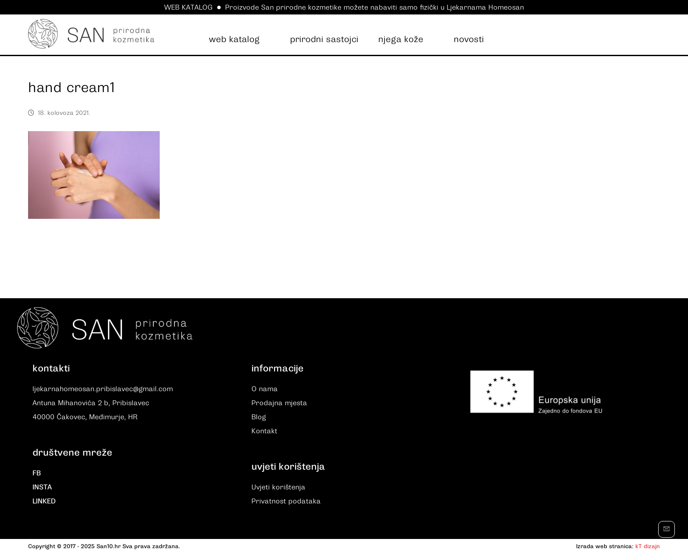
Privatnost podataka (286, 501)
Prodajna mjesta (279, 403)
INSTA (42, 487)
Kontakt (264, 431)
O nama (264, 389)
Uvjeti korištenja (278, 487)
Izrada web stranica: (605, 546)
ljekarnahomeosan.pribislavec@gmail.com (102, 389)
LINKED (44, 501)
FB (36, 473)
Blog (258, 417)
